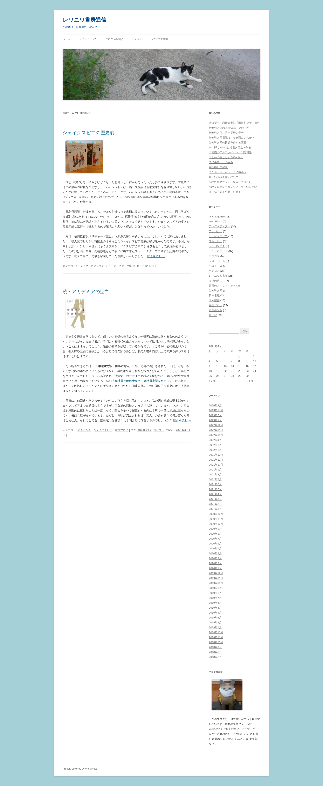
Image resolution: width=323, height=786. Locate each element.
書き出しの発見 (218, 167)
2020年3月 (215, 558)
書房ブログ (121, 430)
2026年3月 (215, 405)
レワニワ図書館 (159, 39)
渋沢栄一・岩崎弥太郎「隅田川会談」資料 (234, 122)
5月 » (252, 380)
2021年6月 (215, 484)
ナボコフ (214, 256)
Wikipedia (214, 729)
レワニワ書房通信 (84, 20)
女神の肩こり (217, 280)
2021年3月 (215, 499)
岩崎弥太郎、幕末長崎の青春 (226, 132)
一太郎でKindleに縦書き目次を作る (230, 147)
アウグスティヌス (219, 226)
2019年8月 (215, 592)
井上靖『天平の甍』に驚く (225, 191)
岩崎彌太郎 (144, 430)
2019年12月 (216, 573)
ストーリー (215, 241)
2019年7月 (215, 597)
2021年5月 (215, 489)
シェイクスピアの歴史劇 (88, 132)
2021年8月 (215, 474)
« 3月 (212, 380)
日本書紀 (214, 295)
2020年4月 (215, 553)
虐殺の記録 (215, 310)
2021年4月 (215, 494)
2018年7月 (215, 657)
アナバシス (84, 430)
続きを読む (156, 256)
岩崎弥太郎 (215, 290)
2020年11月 (216, 518)
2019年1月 (215, 627)
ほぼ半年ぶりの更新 (221, 162)
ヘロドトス (215, 265)
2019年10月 (216, 583)
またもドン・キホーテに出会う (227, 172)
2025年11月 (216, 410)
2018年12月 (216, 632)
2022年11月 (216, 430)
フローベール (217, 260)
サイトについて (87, 39)
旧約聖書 (214, 300)
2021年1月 (215, 509)
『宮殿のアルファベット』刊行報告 (230, 152)
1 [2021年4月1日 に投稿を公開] (239, 356)
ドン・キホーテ (218, 251)
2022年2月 (215, 449)
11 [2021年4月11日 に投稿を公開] (210, 366)
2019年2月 (215, 622)
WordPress (215, 221)
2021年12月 (216, 454)
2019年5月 (215, 607)
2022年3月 (215, 444)
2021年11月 (216, 459)
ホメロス (214, 270)
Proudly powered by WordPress (80, 768)
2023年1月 (215, 420)
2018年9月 (215, 647)
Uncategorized (217, 216)
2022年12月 (216, 425)
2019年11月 (216, 578)
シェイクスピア (86, 265)
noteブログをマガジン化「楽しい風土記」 (234, 186)
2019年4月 (215, 612)
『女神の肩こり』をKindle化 (226, 157)
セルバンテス (217, 246)
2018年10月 (216, 642)
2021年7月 (215, 479)
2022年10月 (216, 435)
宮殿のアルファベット (222, 285)
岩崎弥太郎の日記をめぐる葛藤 (227, 142)
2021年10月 (216, 464)
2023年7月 (215, 415)
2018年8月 (215, 652)
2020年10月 (216, 523)
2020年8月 (215, 533)
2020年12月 (216, 514)
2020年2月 (215, 563)
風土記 (213, 315)
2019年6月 (215, 602)
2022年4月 (215, 440)
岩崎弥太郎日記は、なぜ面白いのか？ (231, 137)
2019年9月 (215, 588)
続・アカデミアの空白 (86, 291)
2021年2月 (215, 504)
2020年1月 (215, 568)
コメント (137, 39)
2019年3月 (215, 617)
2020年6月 (215, 543)
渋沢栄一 (158, 430)
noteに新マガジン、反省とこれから (230, 182)
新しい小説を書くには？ (223, 177)
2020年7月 (215, 538)
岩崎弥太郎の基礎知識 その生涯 (229, 127)
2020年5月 (215, 548)
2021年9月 (215, 469)
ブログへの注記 (114, 39)
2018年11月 (216, 637)
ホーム (66, 39)
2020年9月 (215, 528)
